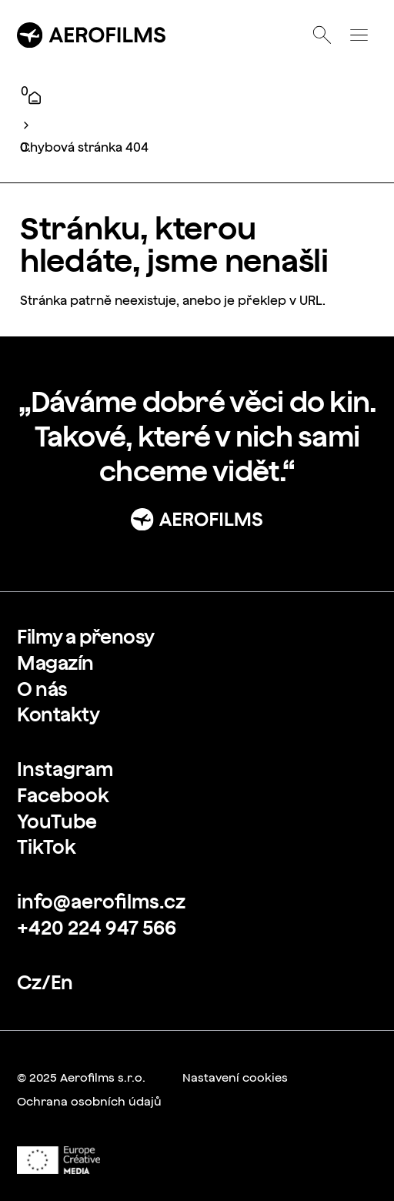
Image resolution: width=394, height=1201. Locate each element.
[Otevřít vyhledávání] (322, 35)
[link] (86, 637)
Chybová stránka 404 (84, 147)
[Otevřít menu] (359, 35)
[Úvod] (34, 97)
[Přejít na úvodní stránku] (91, 35)
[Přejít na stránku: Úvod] (197, 519)
